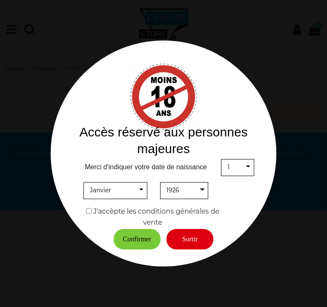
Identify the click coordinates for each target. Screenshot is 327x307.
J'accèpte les (114, 211)
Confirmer (137, 239)
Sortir (190, 239)
